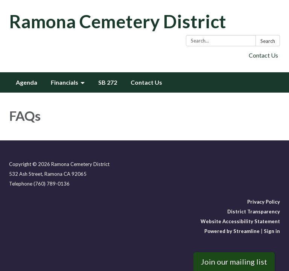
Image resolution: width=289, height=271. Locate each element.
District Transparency (253, 212)
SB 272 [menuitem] (107, 82)
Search (267, 41)
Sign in (272, 231)
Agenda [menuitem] (26, 82)
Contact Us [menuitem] (146, 82)
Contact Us (263, 55)
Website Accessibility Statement (240, 221)
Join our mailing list (234, 261)
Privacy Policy (263, 202)
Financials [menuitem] (64, 82)
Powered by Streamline (232, 231)
